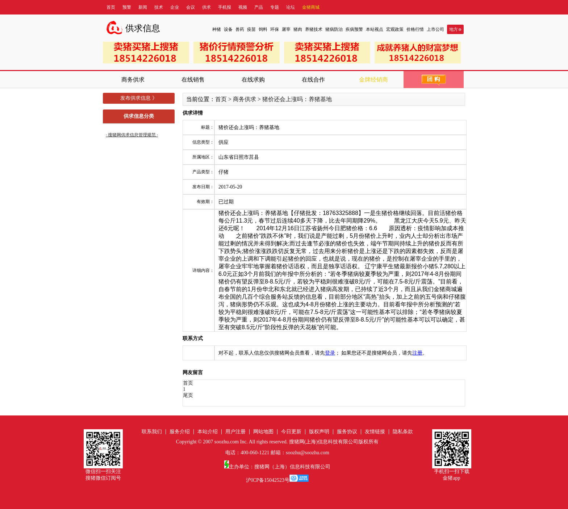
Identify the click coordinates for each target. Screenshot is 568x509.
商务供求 (244, 99)
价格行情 (415, 29)
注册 (417, 353)
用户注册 (235, 431)
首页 (110, 7)
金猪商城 (311, 7)
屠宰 (286, 29)
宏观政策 (395, 29)
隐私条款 (403, 431)
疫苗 (251, 29)
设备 (228, 29)
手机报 (224, 7)
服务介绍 (180, 431)
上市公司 (435, 29)
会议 (190, 7)
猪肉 (297, 29)
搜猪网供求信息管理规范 (132, 134)
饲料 (263, 29)
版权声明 (319, 431)
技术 (158, 7)
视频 (242, 7)
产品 (258, 7)
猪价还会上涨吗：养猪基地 (297, 99)
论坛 (290, 7)
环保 (274, 29)
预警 (126, 7)
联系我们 (152, 431)
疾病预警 (354, 29)
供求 (206, 7)
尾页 (188, 395)
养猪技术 (313, 29)
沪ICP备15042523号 (267, 480)
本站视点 (374, 29)
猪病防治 (334, 29)
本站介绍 (207, 431)
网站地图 (263, 431)
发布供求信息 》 (138, 98)
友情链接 (375, 431)
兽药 (239, 29)
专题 (274, 7)
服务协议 (347, 431)
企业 (174, 7)
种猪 (216, 29)
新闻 (142, 7)
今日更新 (291, 431)
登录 (330, 353)
